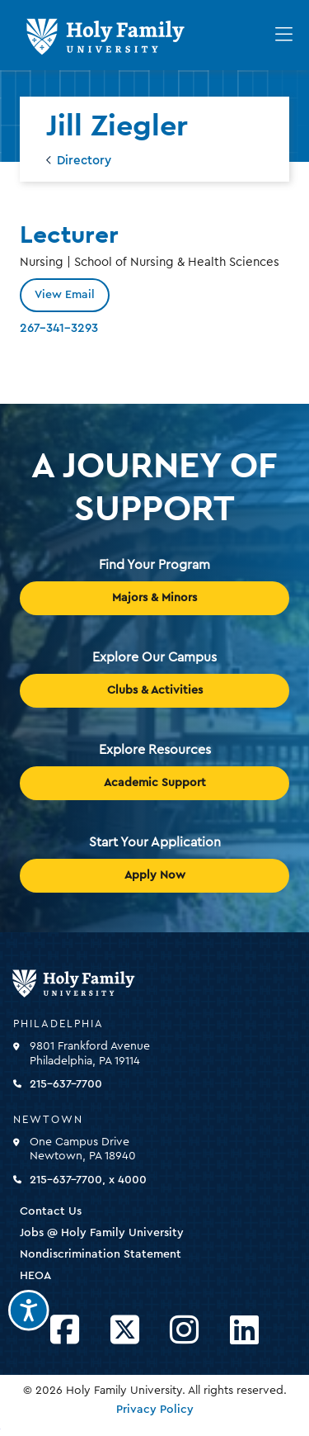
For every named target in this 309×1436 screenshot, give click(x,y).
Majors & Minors (154, 598)
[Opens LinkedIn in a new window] (244, 1330)
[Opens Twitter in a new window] (124, 1330)
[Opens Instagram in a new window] (184, 1330)
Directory (84, 160)
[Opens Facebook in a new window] (64, 1330)
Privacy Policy (155, 1409)
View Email (65, 295)
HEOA (35, 1276)
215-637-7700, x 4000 (88, 1180)
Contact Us (51, 1211)
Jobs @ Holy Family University (102, 1233)
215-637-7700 (66, 1084)
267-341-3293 (59, 328)
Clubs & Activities (155, 690)
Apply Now (154, 875)
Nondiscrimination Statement (100, 1254)
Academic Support (155, 783)
